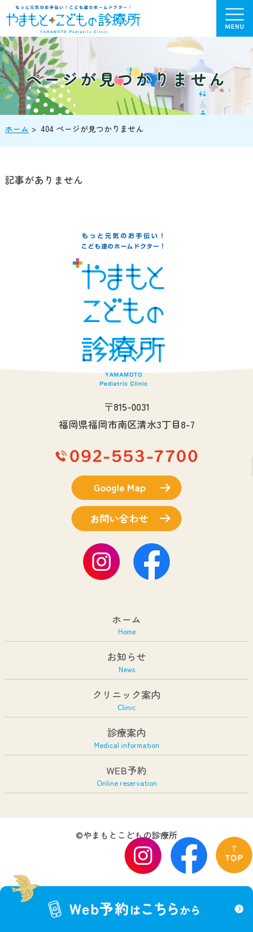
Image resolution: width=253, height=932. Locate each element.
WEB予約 (126, 775)
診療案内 (126, 737)
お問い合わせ (119, 518)
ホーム (17, 128)
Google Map (119, 487)
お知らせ (126, 661)
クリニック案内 (126, 699)
